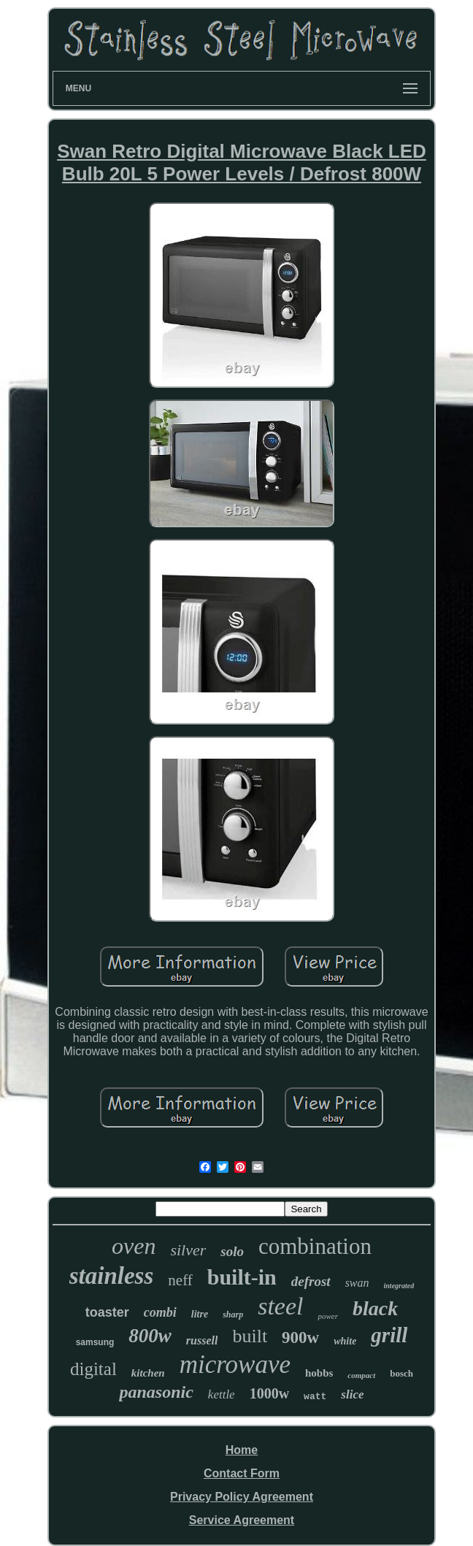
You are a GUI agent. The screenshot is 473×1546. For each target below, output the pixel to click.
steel (280, 1306)
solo (232, 1251)
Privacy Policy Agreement (241, 1496)
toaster (107, 1312)
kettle (221, 1394)
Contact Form (242, 1473)
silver (188, 1250)
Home (242, 1450)
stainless (111, 1276)
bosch (401, 1373)
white (345, 1341)
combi (160, 1312)
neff (180, 1280)
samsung (95, 1342)
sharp (233, 1314)
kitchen (148, 1373)
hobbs (319, 1373)
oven (133, 1246)
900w (300, 1337)
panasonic (156, 1391)
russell (202, 1340)
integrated (399, 1286)
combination (315, 1246)
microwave (235, 1364)
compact (361, 1375)
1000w (269, 1393)
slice (352, 1394)
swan (357, 1283)
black (375, 1308)
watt (315, 1396)
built (249, 1336)
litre (199, 1314)
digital (93, 1369)
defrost (311, 1281)
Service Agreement (241, 1520)
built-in (242, 1277)
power (328, 1316)
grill (389, 1335)
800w (150, 1336)
